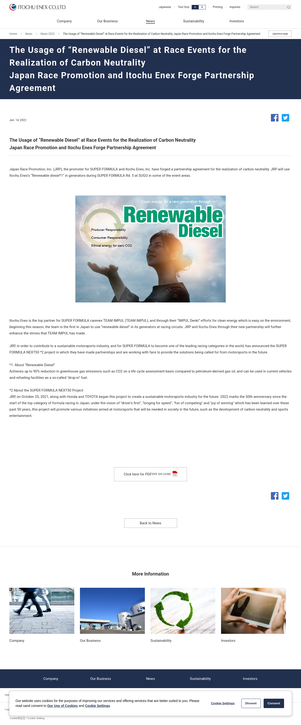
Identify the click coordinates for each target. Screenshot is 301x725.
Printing (217, 7)
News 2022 (47, 33)
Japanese (165, 7)
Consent (274, 703)
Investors (250, 679)
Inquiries (235, 7)
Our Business (100, 679)
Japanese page (280, 33)
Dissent (251, 703)
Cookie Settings (97, 706)
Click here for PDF (150, 474)
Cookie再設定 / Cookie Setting (27, 718)
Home (13, 33)
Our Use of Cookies (62, 706)
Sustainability (200, 679)
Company (50, 679)
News (28, 33)
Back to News (150, 523)
